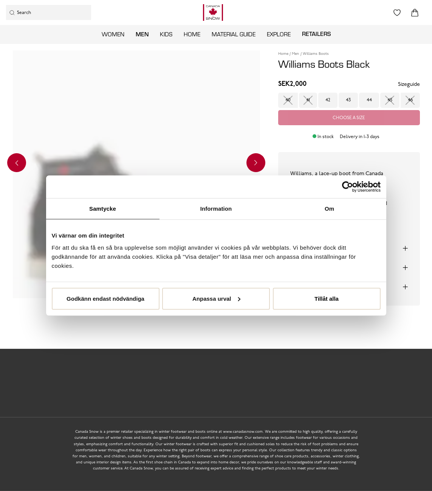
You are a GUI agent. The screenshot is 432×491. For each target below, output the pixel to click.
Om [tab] (329, 208)
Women (113, 34)
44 (369, 100)
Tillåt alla (326, 298)
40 (288, 100)
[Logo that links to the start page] (213, 12)
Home (192, 34)
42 (327, 100)
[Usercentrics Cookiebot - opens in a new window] (347, 187)
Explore (279, 34)
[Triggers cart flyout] (415, 12)
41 (308, 100)
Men (142, 34)
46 (410, 100)
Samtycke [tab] (102, 208)
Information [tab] (216, 208)
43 (348, 100)
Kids (166, 34)
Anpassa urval (216, 298)
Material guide (233, 34)
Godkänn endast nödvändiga (105, 298)
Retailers (316, 33)
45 (389, 100)
